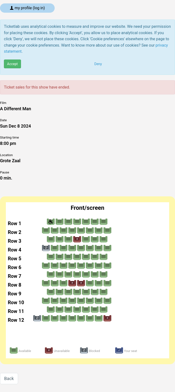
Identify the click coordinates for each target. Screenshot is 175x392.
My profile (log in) (27, 8)
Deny (98, 64)
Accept (12, 64)
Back (9, 378)
